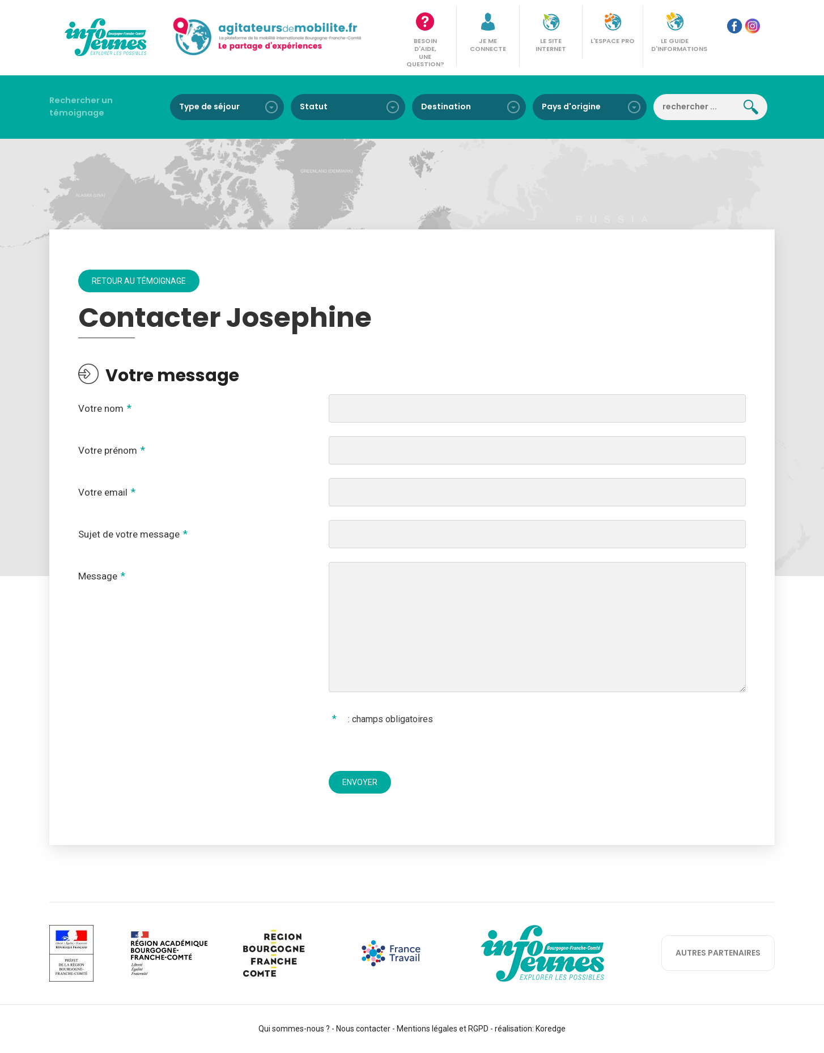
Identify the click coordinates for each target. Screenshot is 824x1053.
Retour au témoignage (139, 280)
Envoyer (359, 782)
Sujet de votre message (129, 534)
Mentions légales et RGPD (443, 1028)
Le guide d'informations (678, 44)
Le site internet (551, 44)
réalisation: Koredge (530, 1028)
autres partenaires (718, 952)
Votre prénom (107, 450)
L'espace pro (613, 40)
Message (97, 576)
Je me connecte (488, 44)
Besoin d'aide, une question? (425, 52)
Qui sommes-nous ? (294, 1028)
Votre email (103, 492)
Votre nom (101, 408)
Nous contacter (363, 1028)
